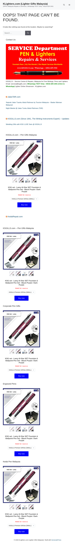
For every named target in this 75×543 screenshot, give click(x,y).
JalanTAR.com (14, 97)
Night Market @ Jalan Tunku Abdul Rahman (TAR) (24, 108)
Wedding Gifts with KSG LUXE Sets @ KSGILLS (24, 124)
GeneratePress (56, 540)
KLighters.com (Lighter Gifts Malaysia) (25, 3)
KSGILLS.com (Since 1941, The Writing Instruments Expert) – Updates (38, 119)
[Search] (28, 33)
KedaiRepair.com (15, 216)
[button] (64, 5)
